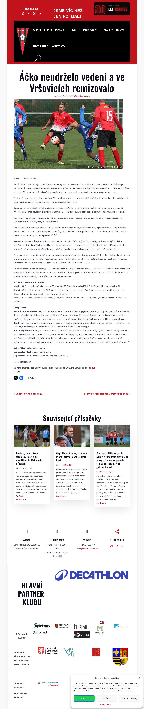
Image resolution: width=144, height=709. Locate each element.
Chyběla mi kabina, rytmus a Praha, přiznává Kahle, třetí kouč (71, 456)
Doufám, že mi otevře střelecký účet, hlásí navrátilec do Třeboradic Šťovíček (29, 458)
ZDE (93, 367)
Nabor (120, 29)
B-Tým (48, 29)
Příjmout (84, 698)
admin (58, 96)
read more (21, 499)
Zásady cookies (105, 704)
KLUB (106, 29)
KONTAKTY (58, 46)
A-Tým (37, 29)
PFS (34, 178)
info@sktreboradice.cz (87, 548)
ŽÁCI (74, 29)
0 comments (85, 96)
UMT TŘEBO (41, 46)
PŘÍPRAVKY (90, 29)
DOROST (60, 29)
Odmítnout (106, 698)
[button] (138, 678)
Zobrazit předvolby (129, 698)
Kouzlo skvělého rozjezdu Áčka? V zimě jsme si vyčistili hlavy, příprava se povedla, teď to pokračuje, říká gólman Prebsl (112, 460)
